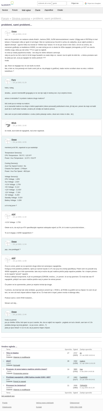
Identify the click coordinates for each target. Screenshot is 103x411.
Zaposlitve (49, 10)
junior (8, 379)
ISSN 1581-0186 (76, 407)
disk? (8, 361)
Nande (8, 355)
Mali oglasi (26, 10)
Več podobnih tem (8, 396)
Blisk (14, 123)
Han (81, 369)
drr (81, 353)
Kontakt (39, 407)
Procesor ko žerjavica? (16, 385)
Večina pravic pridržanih (45, 403)
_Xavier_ (9, 371)
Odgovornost (74, 403)
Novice (5, 10)
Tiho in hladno (12, 353)
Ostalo (60, 10)
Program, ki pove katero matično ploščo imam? (26, 369)
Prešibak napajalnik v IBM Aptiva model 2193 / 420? (28, 377)
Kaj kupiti (16, 365)
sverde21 (9, 387)
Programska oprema (20, 373)
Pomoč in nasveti (19, 381)
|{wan (14, 31)
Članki (37, 10)
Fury (14, 80)
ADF (14, 214)
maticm (8, 363)
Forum (15, 10)
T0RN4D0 (83, 385)
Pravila (4, 403)
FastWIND (83, 377)
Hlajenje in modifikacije (21, 357)
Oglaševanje (6, 407)
